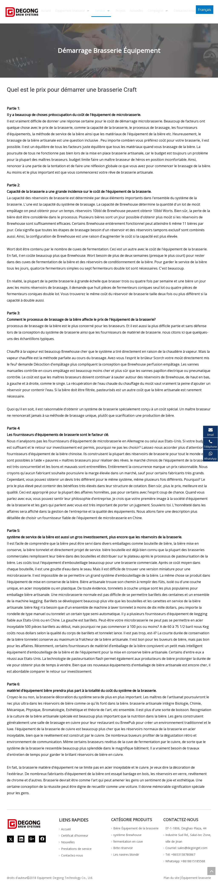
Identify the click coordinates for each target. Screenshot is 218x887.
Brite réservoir (123, 848)
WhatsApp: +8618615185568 (185, 861)
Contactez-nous (72, 855)
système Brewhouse (127, 835)
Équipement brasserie (196, 878)
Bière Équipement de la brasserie (136, 828)
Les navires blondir (126, 854)
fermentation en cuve (128, 841)
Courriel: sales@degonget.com (186, 848)
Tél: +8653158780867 (180, 854)
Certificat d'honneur (74, 835)
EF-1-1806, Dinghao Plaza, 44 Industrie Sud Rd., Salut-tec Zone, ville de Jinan (188, 834)
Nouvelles (68, 842)
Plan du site (171, 878)
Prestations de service (76, 849)
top (211, 871)
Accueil (66, 829)
